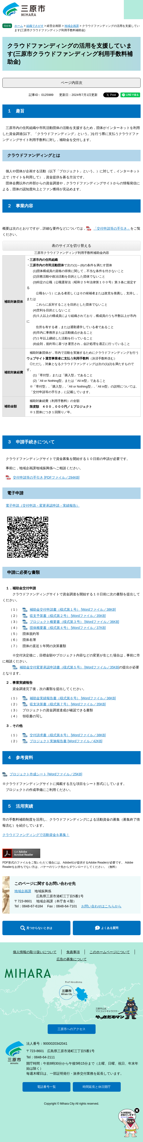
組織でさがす (35, 26)
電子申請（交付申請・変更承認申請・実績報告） (43, 505)
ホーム (18, 26)
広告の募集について (72, 959)
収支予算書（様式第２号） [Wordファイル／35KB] (68, 616)
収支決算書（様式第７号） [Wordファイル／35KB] (68, 704)
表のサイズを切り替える (71, 245)
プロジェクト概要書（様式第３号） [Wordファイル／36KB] (74, 622)
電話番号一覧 (46, 1087)
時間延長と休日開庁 (97, 1087)
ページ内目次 (71, 83)
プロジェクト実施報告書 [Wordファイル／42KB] (66, 741)
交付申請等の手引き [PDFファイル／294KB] (46, 477)
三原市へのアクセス (71, 1029)
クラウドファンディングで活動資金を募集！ (35, 835)
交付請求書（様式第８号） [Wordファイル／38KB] (68, 735)
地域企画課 (71, 26)
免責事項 (73, 952)
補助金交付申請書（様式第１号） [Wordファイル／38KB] (73, 609)
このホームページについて (110, 952)
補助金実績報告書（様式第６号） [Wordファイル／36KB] (73, 698)
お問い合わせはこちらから (101, 906)
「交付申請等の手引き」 (111, 228)
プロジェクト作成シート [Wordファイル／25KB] (46, 774)
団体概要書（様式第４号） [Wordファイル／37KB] (68, 628)
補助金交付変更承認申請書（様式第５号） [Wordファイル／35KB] (69, 667)
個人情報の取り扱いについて (35, 952)
